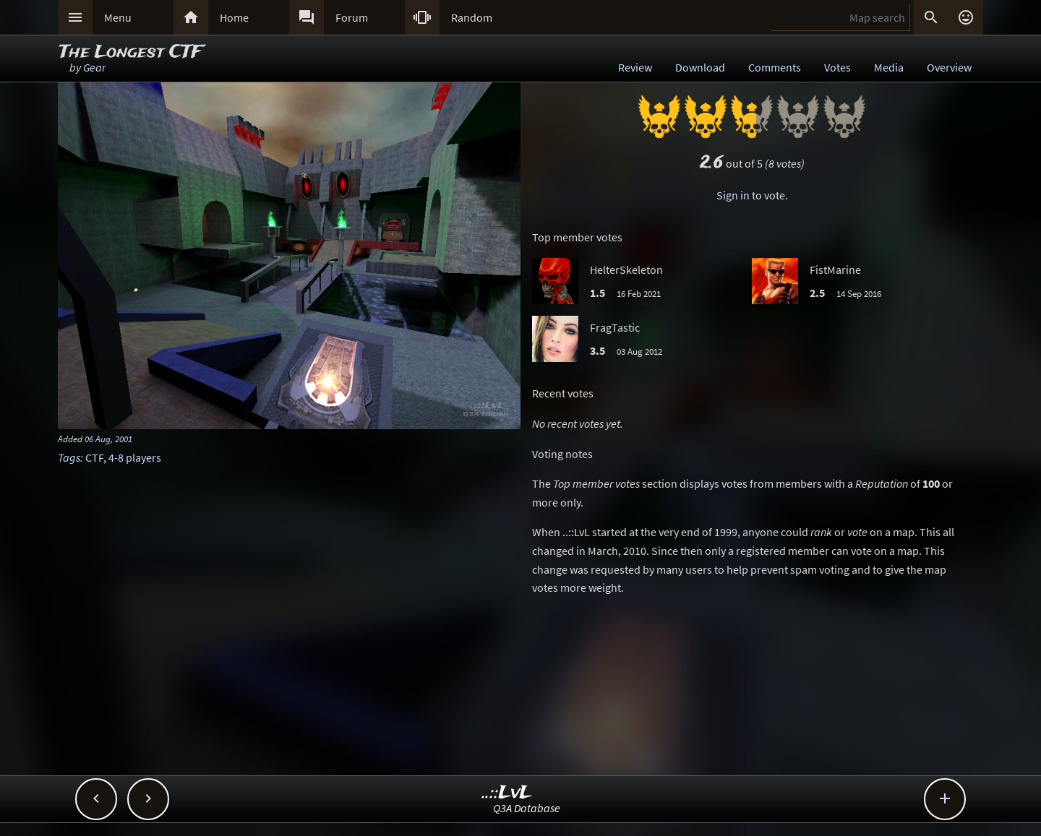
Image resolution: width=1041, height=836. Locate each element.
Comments (774, 67)
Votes (837, 67)
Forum (351, 17)
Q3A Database (526, 808)
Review (635, 67)
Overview (949, 67)
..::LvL (507, 793)
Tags (69, 457)
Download (700, 67)
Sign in (733, 195)
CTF (94, 457)
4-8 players (134, 457)
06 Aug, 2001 (108, 438)
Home (234, 17)
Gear (94, 67)
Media (889, 67)
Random (471, 17)
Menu (118, 17)
